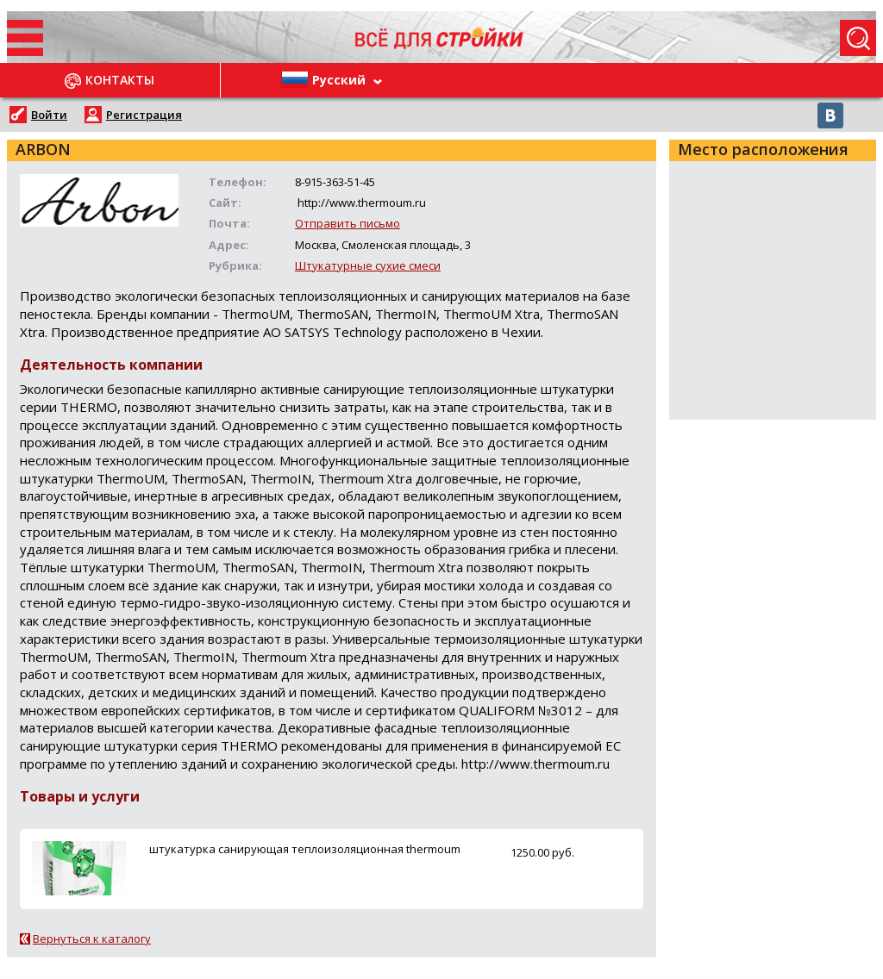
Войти (49, 114)
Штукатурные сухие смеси (368, 265)
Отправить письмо (347, 223)
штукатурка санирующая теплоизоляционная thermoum (304, 849)
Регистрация (144, 114)
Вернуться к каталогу (92, 938)
